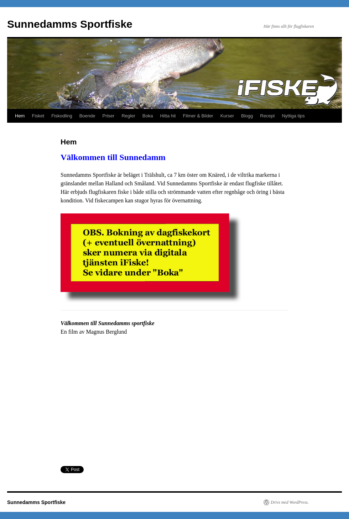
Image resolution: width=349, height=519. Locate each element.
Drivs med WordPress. (290, 502)
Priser (108, 115)
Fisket (38, 115)
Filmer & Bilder (198, 115)
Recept (267, 115)
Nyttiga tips (293, 115)
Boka (147, 115)
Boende (87, 115)
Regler (128, 115)
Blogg (247, 115)
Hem (20, 115)
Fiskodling (61, 115)
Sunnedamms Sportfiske (69, 24)
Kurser (227, 115)
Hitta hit (168, 115)
